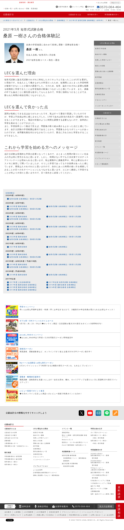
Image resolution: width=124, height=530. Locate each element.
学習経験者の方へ (112, 14)
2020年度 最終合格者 (18, 254)
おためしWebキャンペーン (31, 335)
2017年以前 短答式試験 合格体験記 (63, 282)
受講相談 (119, 511)
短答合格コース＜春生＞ (99, 435)
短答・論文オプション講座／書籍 (102, 494)
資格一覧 (8, 8)
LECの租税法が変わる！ (100, 475)
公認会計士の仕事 (11, 432)
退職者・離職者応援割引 (30, 377)
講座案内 (66, 461)
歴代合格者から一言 (102, 89)
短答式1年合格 (100, 48)
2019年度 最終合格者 (18, 264)
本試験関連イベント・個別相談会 (74, 458)
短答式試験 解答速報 (69, 455)
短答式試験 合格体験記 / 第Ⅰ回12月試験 (25, 199)
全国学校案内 (63, 7)
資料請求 (91, 7)
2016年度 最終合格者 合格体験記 (62, 285)
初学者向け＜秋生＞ (11, 464)
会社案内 (8, 512)
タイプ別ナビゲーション (99, 432)
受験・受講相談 (32, 8)
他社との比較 (100, 66)
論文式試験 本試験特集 (70, 463)
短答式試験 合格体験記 (58, 247)
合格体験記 (61, 20)
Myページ (115, 3)
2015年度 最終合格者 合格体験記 (23, 287)
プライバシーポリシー (70, 512)
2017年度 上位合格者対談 (20, 282)
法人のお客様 (103, 3)
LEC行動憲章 (28, 512)
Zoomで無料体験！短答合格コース (74, 445)
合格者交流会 (100, 94)
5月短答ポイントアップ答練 (100, 480)
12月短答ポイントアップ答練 (101, 483)
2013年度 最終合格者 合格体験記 (23, 290)
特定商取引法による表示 (78, 515)
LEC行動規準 (41, 512)
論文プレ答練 (95, 486)
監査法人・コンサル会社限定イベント (75, 442)
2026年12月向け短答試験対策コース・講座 (100, 454)
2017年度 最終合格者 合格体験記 (23, 285)
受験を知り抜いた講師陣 (104, 71)
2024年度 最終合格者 (18, 216)
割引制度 (98, 141)
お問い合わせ (19, 8)
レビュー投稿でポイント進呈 (32, 391)
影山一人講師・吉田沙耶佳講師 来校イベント (74, 436)
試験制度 (8, 440)
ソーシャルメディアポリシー (92, 512)
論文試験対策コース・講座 (100, 472)
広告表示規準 (54, 512)
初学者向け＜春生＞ (11, 462)
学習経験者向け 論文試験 (13, 459)
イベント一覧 (100, 147)
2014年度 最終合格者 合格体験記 (62, 287)
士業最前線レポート (11, 443)
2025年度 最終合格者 (18, 206)
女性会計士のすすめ (11, 438)
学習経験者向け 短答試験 (13, 456)
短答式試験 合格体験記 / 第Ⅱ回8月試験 (25, 257)
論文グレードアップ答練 (99, 488)
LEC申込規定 (61, 515)
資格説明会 (66, 432)
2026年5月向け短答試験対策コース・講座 (100, 461)
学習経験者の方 (101, 135)
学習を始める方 (101, 130)
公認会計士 (8, 14)
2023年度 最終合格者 (18, 226)
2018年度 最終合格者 (18, 275)
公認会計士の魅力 (11, 435)
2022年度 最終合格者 (18, 237)
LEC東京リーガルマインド (13, 20)
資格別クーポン (26, 349)
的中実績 (98, 77)
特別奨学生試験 (68, 466)
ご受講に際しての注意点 (44, 515)
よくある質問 (38, 470)
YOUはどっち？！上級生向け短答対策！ (98, 468)
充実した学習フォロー (103, 60)
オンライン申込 (78, 7)
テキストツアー (101, 100)
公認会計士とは (75, 14)
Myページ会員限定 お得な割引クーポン (37, 363)
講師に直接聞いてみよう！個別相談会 (46, 475)
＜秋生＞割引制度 (98, 443)
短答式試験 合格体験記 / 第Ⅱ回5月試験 (25, 209)
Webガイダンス (67, 439)
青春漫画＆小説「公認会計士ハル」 (17, 446)
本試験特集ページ (101, 152)
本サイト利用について (13, 515)
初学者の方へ (92, 14)
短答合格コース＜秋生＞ (99, 440)
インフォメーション (102, 158)
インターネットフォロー (104, 106)
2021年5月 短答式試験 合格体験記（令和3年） (86, 20)
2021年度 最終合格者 (18, 247)
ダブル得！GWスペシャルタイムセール (36, 321)
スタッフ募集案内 (101, 164)
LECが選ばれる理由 (46, 20)
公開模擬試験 (95, 491)
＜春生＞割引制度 (98, 438)
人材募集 (17, 512)
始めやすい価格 (101, 54)
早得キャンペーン (27, 307)
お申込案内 (28, 515)
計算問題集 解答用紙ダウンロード (45, 472)
